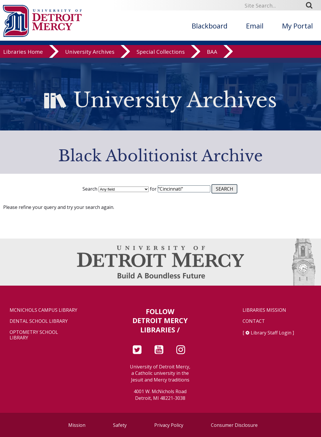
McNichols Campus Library (43, 310)
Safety (120, 425)
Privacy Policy (168, 425)
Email (254, 26)
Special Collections (161, 56)
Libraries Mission (264, 310)
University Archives (89, 56)
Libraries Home (23, 56)
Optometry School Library (34, 335)
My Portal (297, 26)
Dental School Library (39, 321)
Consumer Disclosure (234, 425)
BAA (212, 56)
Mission (76, 425)
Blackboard (209, 26)
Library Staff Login (271, 332)
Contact (254, 321)
